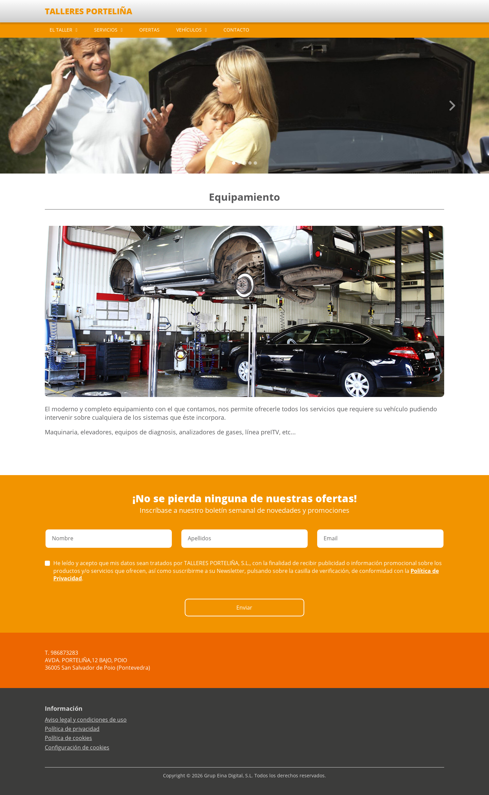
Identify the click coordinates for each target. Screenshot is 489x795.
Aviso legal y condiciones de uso (86, 719)
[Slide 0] (233, 163)
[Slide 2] (244, 163)
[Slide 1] (239, 163)
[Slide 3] (250, 163)
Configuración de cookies (77, 747)
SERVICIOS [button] (105, 29)
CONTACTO (236, 29)
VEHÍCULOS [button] (189, 29)
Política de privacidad (72, 729)
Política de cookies (68, 738)
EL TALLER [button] (61, 29)
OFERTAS (149, 29)
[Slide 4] (255, 163)
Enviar (244, 607)
